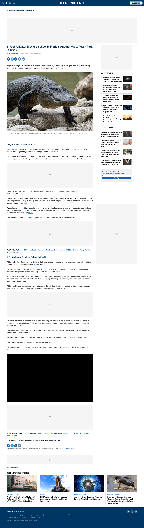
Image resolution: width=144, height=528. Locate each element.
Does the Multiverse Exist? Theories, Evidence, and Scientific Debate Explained (112, 79)
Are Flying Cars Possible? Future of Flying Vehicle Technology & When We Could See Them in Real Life (21, 499)
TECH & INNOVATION (13, 494)
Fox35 (36, 264)
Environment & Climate (84, 515)
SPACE (42, 494)
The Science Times (72, 3)
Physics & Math (53, 515)
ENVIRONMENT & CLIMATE (23, 10)
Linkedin (15, 59)
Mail (23, 59)
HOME (9, 10)
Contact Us (37, 517)
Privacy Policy (29, 517)
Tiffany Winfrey (13, 53)
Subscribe (136, 3)
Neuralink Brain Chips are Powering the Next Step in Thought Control (88, 498)
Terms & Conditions (18, 517)
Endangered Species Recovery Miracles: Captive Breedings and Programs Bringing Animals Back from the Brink (120, 500)
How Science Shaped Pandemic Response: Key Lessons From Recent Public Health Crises (111, 134)
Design (20, 515)
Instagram (135, 511)
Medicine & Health (71, 515)
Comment (19, 59)
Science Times (70, 448)
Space (45, 515)
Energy (36, 515)
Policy (41, 515)
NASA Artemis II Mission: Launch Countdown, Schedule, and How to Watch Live (54, 499)
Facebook (8, 59)
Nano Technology (27, 515)
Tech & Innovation (11, 515)
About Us (9, 517)
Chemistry (61, 515)
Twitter (12, 59)
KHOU (30, 213)
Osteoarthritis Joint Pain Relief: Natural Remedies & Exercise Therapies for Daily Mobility (111, 162)
